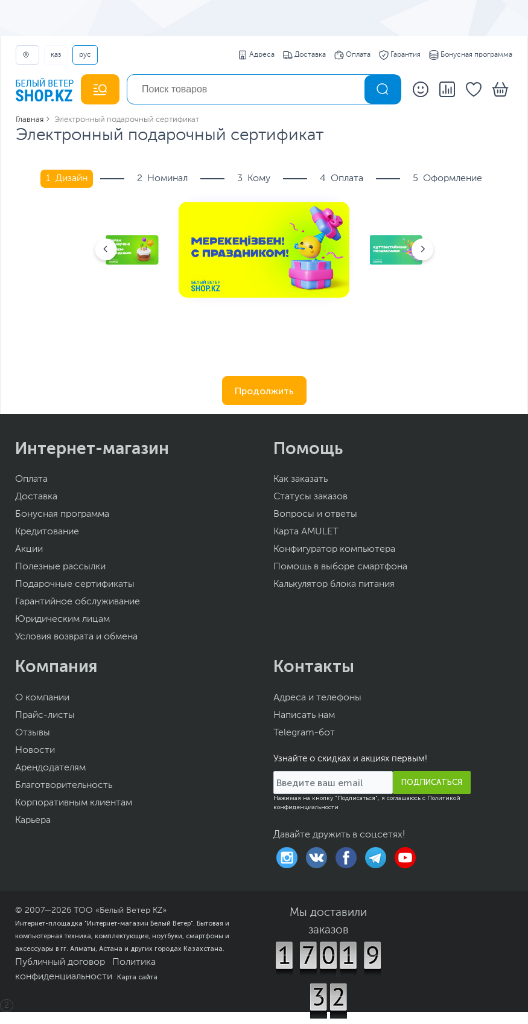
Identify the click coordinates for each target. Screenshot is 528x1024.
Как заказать (300, 479)
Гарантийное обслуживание (77, 602)
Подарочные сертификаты (75, 584)
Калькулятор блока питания (334, 584)
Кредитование (47, 532)
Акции (29, 549)
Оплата (352, 55)
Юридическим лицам (62, 619)
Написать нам (304, 715)
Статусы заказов (310, 497)
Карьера (33, 820)
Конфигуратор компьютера (334, 549)
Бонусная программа (470, 55)
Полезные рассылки (60, 567)
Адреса (256, 55)
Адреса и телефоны (317, 698)
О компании (42, 698)
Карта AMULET (306, 532)
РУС (85, 55)
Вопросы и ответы (315, 514)
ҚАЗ (56, 55)
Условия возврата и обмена (76, 637)
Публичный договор (60, 962)
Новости (35, 750)
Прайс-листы (45, 715)
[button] (105, 250)
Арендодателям (50, 768)
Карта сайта (137, 977)
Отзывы (32, 733)
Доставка (304, 55)
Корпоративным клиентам (73, 803)
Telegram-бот (304, 733)
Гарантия (400, 55)
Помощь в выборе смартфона (340, 567)
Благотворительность (63, 785)
